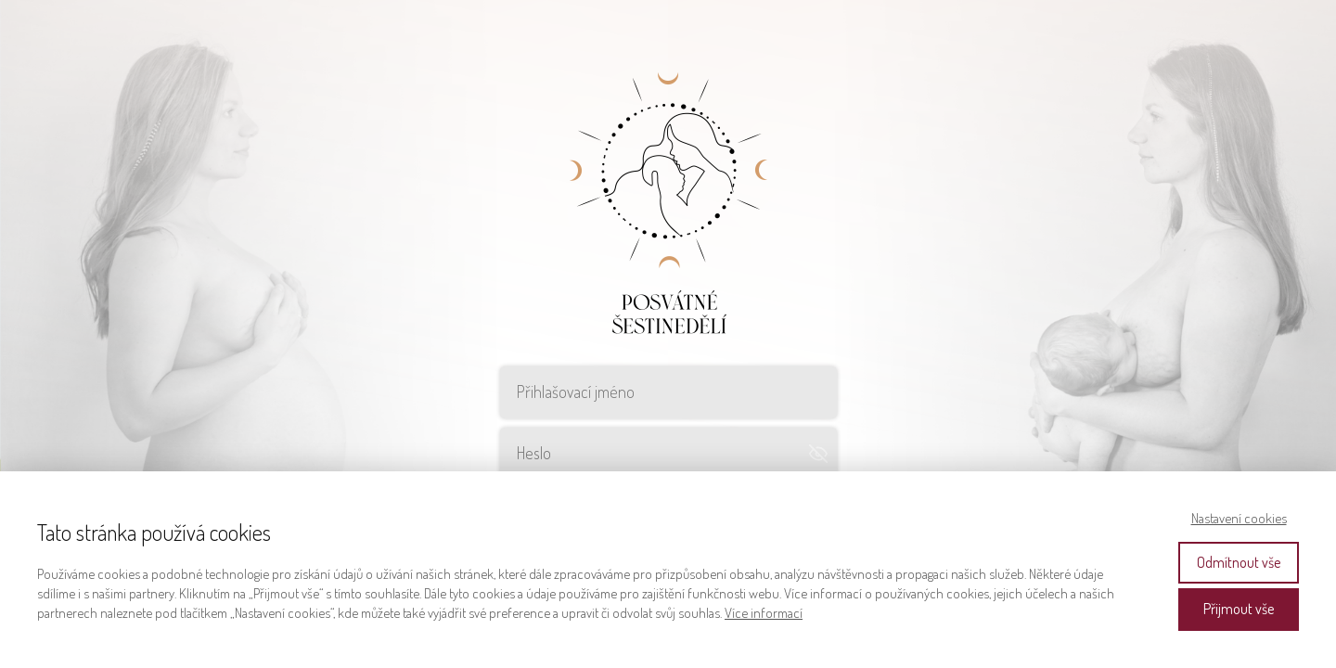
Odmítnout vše (1238, 562)
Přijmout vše (1238, 608)
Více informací (764, 613)
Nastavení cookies (1239, 518)
